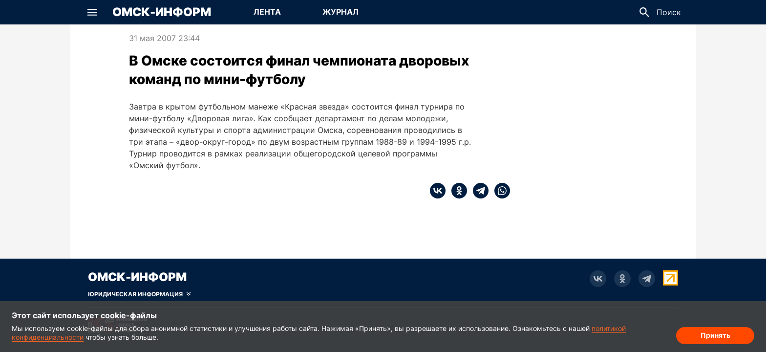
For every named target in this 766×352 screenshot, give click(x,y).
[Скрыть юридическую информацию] (139, 294)
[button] (92, 12)
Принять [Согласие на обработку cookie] (715, 335)
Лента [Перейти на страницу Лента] (267, 12)
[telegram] (478, 190)
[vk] (438, 190)
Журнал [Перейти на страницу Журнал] (340, 12)
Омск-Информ (161, 12)
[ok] (456, 190)
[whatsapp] (499, 190)
